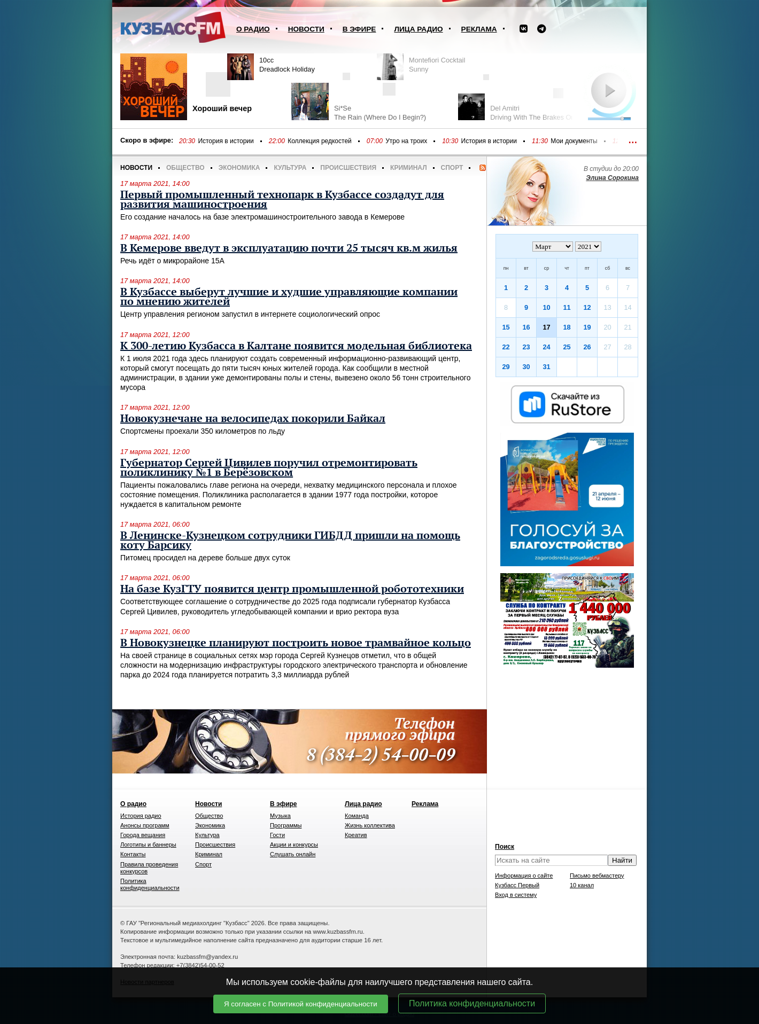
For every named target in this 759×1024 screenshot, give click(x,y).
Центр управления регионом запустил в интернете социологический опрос (250, 314)
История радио (140, 815)
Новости (306, 29)
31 (546, 367)
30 (526, 367)
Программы (285, 825)
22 (505, 347)
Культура (290, 167)
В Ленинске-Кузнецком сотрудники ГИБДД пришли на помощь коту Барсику (290, 540)
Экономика (239, 167)
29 (505, 367)
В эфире (359, 29)
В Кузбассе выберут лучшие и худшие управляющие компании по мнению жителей (289, 297)
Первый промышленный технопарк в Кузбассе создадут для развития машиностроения (282, 200)
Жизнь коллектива (370, 825)
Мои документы (574, 141)
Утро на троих (406, 141)
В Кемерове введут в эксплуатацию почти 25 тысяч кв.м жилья (289, 248)
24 (546, 347)
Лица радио (418, 29)
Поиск (504, 846)
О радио (253, 29)
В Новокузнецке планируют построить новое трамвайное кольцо (295, 643)
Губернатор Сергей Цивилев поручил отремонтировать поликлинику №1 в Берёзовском (268, 468)
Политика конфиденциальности (472, 1003)
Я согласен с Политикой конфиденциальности (300, 1004)
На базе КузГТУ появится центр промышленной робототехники (292, 589)
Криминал (408, 167)
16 (526, 327)
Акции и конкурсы (294, 844)
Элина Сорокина (612, 178)
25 (566, 347)
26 (587, 347)
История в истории (225, 141)
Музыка (280, 815)
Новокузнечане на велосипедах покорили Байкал (252, 418)
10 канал (582, 885)
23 (526, 347)
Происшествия (348, 167)
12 (587, 307)
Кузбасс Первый (517, 885)
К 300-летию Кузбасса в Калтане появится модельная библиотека (296, 346)
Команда (357, 815)
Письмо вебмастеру (597, 875)
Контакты (133, 854)
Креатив (356, 835)
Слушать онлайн (292, 854)
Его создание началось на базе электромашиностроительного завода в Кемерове (262, 217)
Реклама (479, 29)
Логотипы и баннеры (148, 844)
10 (546, 307)
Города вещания (142, 835)
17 (546, 327)
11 (566, 307)
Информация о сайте (524, 875)
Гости (277, 835)
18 (566, 327)
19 (587, 327)
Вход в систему (516, 895)
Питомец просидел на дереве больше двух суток (205, 557)
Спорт (452, 167)
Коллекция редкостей (320, 141)
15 (505, 327)
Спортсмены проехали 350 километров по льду (202, 431)
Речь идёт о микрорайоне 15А (172, 260)
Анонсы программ (144, 825)
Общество (185, 167)
